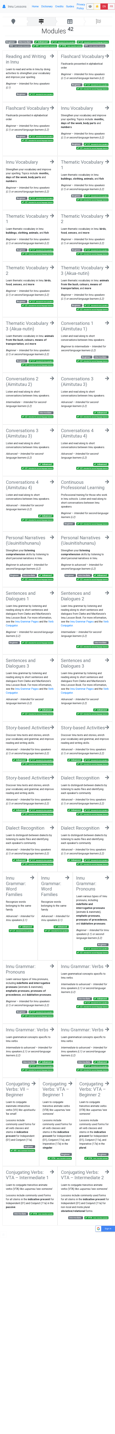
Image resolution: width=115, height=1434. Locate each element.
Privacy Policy (81, 6)
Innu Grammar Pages (27, 621)
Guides (70, 6)
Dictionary (47, 6)
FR (111, 6)
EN (104, 6)
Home (35, 6)
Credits (59, 6)
